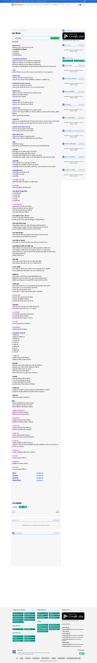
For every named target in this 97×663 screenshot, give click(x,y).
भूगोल (14, 629)
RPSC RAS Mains (16, 615)
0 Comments (57, 532)
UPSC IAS (15, 613)
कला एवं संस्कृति (40, 615)
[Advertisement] (48, 17)
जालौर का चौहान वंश (66, 627)
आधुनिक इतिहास (27, 629)
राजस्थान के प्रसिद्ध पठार (66, 633)
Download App (29, 4)
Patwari (26, 617)
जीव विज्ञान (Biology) (53, 624)
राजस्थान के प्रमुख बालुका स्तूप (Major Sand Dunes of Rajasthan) (71, 640)
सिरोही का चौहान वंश (66, 642)
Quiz (63, 4)
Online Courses (38, 4)
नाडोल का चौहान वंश (66, 631)
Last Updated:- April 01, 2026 (40, 1)
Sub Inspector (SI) (17, 617)
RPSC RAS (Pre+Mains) (29, 615)
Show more (56, 520)
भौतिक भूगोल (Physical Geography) (43, 627)
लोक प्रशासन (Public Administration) (55, 627)
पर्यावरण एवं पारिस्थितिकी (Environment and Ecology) (43, 629)
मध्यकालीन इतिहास (16, 640)
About (21, 658)
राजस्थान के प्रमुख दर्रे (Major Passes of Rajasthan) (72, 646)
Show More (81, 45)
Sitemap (32, 1)
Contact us (21, 1)
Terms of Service (45, 658)
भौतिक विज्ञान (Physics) (42, 624)
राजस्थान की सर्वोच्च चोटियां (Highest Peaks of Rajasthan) (73, 644)
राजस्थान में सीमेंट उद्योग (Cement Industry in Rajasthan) (73, 637)
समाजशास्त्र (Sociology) (54, 629)
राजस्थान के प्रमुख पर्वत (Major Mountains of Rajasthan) (73, 635)
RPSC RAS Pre (28, 613)
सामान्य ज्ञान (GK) (47, 4)
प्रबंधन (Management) (42, 631)
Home (13, 30)
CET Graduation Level (29, 619)
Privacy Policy (26, 1)
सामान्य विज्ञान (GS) (55, 4)
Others (67, 4)
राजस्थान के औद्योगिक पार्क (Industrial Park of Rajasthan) (73, 629)
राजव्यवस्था (15, 638)
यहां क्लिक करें (39, 473)
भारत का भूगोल (18, 30)
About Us (15, 1)
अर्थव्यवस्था (27, 636)
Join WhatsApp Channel (79, 60)
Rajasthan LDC (16, 619)
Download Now (55, 38)
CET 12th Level (16, 622)
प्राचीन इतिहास (27, 638)
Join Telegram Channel (67, 60)
